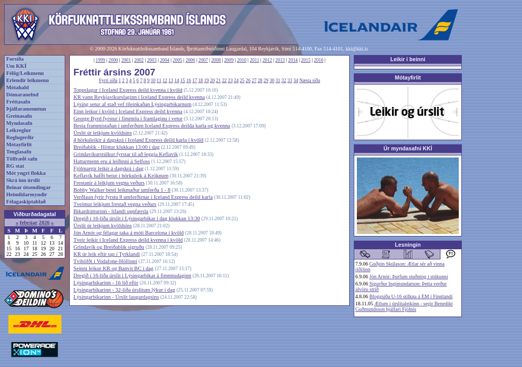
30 (272, 80)
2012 (267, 60)
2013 (280, 60)
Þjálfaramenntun (26, 109)
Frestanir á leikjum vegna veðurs (109, 183)
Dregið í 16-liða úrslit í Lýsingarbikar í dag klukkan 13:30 (136, 218)
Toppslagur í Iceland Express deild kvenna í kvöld (127, 90)
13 (170, 80)
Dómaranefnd (22, 94)
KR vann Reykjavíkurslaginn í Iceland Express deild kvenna (139, 97)
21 (218, 80)
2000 (113, 60)
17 (194, 80)
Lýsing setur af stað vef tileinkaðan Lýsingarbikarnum (132, 104)
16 (188, 80)
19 (206, 80)
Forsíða (14, 59)
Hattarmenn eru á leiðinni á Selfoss (111, 161)
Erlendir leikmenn (27, 80)
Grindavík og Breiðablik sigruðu (108, 247)
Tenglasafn (18, 151)
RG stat (15, 166)
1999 (101, 60)
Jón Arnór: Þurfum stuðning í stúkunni (409, 276)
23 (230, 80)
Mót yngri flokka (26, 173)
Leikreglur (18, 130)
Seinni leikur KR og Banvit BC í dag (113, 268)
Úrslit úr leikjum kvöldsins (102, 133)
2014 (293, 60)
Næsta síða (309, 80)
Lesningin (408, 245)
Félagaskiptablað (26, 201)
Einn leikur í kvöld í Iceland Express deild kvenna (127, 111)
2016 (319, 60)
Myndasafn (19, 123)
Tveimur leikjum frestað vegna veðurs (114, 204)
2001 (126, 60)
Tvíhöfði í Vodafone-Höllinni (105, 261)
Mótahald (17, 87)
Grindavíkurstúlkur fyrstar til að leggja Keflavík (125, 154)
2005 (177, 60)
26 (248, 80)
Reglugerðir (20, 137)
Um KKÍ (16, 66)
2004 (165, 60)
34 (295, 80)
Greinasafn (19, 116)
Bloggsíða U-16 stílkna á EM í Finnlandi (411, 296)
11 (158, 80)
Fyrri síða (108, 80)
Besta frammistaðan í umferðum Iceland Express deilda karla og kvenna (151, 125)
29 (266, 80)
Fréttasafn (18, 101)
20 (212, 80)
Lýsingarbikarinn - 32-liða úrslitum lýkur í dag (124, 290)
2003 (151, 60)
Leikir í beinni (408, 59)
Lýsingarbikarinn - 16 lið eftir (105, 282)
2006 (190, 60)
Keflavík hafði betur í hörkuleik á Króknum (120, 175)
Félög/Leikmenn (25, 73)
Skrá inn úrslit (23, 180)
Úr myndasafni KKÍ (407, 148)
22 (224, 80)
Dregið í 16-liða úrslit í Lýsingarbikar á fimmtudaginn (132, 275)
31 (277, 80)
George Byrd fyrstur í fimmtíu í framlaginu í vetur (127, 118)
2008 (216, 60)
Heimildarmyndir (26, 194)
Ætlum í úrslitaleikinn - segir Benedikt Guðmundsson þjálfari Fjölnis (404, 306)
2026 (44, 222)
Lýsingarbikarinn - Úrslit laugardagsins (116, 297)
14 (176, 80)
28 (259, 80)
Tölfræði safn (21, 159)
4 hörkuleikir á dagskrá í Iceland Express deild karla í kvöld (138, 140)
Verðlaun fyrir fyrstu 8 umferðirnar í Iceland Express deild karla (143, 197)
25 (242, 80)
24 (236, 80)
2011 (254, 60)
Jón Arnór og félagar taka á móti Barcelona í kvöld (128, 232)
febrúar (29, 222)
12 (165, 80)
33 (290, 80)
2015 (306, 60)
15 (182, 80)
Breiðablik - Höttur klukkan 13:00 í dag (116, 147)
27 (254, 80)
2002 (139, 60)
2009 (229, 60)
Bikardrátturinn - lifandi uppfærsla (110, 211)
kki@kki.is (357, 48)
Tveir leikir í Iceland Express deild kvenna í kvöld (127, 240)
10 (153, 80)
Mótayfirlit (19, 144)
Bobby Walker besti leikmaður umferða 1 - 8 (121, 190)
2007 (203, 60)
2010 (242, 60)
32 (283, 80)
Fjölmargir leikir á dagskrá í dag (108, 168)
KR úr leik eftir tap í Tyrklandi (106, 254)
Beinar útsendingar (28, 187)
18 (200, 80)
